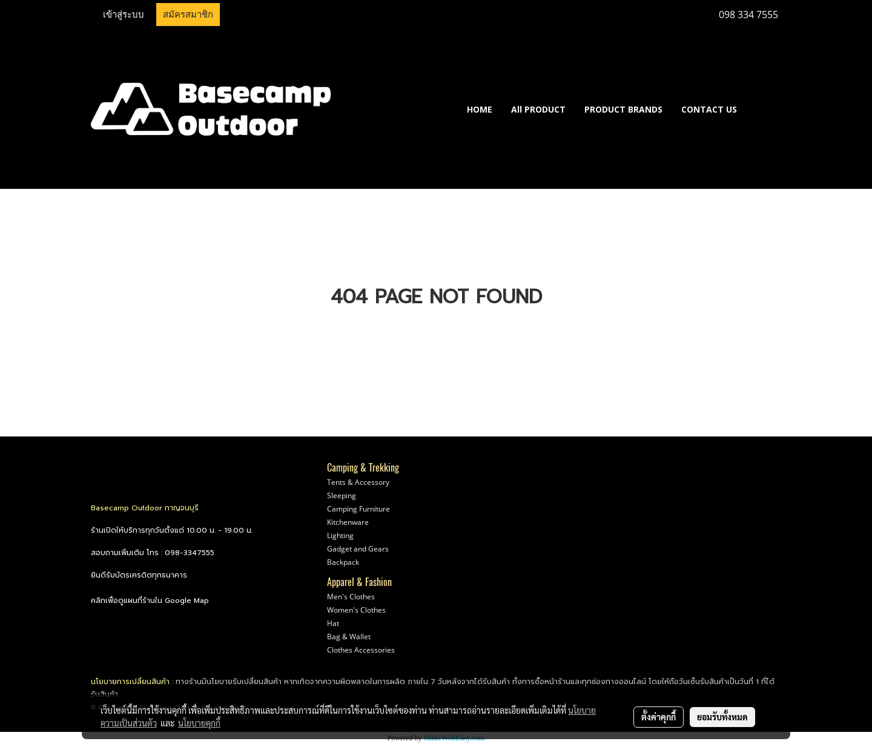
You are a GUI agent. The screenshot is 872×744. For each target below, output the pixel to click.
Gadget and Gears (358, 549)
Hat (333, 623)
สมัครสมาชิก (188, 14)
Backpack (343, 562)
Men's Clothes (351, 596)
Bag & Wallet (349, 636)
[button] (764, 109)
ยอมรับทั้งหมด (722, 716)
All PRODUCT (538, 109)
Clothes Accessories (361, 650)
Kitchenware (348, 522)
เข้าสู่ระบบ (123, 14)
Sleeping (341, 495)
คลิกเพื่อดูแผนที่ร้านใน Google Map (150, 600)
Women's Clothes (356, 610)
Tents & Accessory (358, 482)
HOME (479, 109)
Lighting (340, 535)
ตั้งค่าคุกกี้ (658, 716)
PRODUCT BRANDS (623, 109)
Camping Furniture (358, 509)
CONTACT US (709, 109)
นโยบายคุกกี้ (199, 722)
